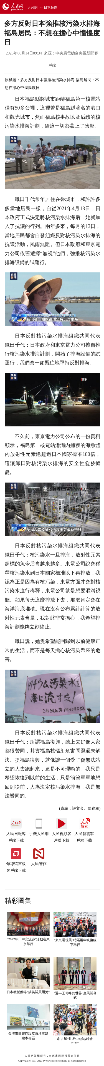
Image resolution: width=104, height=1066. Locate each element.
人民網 (32, 7)
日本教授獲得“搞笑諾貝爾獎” (28, 992)
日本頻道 (50, 7)
